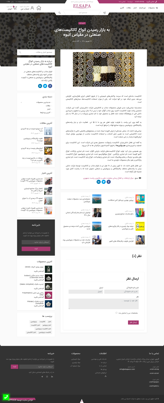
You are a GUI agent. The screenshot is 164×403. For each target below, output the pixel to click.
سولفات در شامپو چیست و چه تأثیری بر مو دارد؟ (32, 159)
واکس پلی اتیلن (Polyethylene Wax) (33, 294)
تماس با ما (122, 2)
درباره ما (130, 2)
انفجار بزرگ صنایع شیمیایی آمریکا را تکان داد (33, 189)
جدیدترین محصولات (43, 102)
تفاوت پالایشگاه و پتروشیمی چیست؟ (33, 139)
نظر (137, 297)
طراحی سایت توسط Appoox (20, 400)
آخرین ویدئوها (45, 112)
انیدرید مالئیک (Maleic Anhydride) (32, 284)
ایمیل (101, 288)
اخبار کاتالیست (35, 325)
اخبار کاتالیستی (31, 332)
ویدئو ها (103, 369)
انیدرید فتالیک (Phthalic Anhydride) (35, 302)
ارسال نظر (133, 322)
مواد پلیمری (76, 362)
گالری (122, 7)
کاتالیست (42, 321)
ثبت (36, 248)
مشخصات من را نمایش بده (128, 313)
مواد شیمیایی (75, 359)
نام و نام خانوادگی (132, 288)
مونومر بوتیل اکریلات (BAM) (34, 267)
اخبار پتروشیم (47, 325)
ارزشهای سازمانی (100, 372)
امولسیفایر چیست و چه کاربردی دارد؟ (32, 149)
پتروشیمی (34, 321)
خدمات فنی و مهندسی (98, 359)
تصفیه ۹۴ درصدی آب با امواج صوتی (32, 199)
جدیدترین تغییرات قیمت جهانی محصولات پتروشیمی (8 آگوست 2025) (32, 210)
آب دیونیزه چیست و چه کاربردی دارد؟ (32, 129)
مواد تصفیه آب (75, 366)
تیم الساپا (142, 7)
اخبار (135, 7)
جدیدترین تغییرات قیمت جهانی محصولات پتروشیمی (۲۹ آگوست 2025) (31, 181)
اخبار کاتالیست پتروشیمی (43, 329)
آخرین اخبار (82, 23)
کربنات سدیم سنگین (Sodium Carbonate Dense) (34, 276)
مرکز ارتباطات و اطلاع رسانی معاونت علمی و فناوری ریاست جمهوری (108, 178)
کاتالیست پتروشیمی (45, 332)
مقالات (128, 7)
